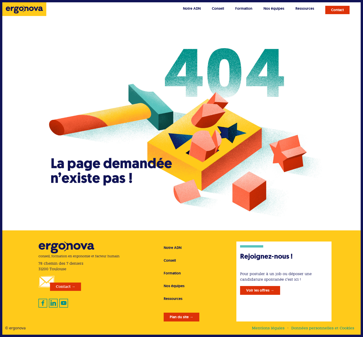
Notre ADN (192, 8)
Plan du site (179, 317)
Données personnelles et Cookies (322, 328)
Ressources (304, 8)
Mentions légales (268, 328)
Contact (337, 9)
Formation (243, 8)
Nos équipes (273, 8)
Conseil (218, 8)
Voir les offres (257, 290)
